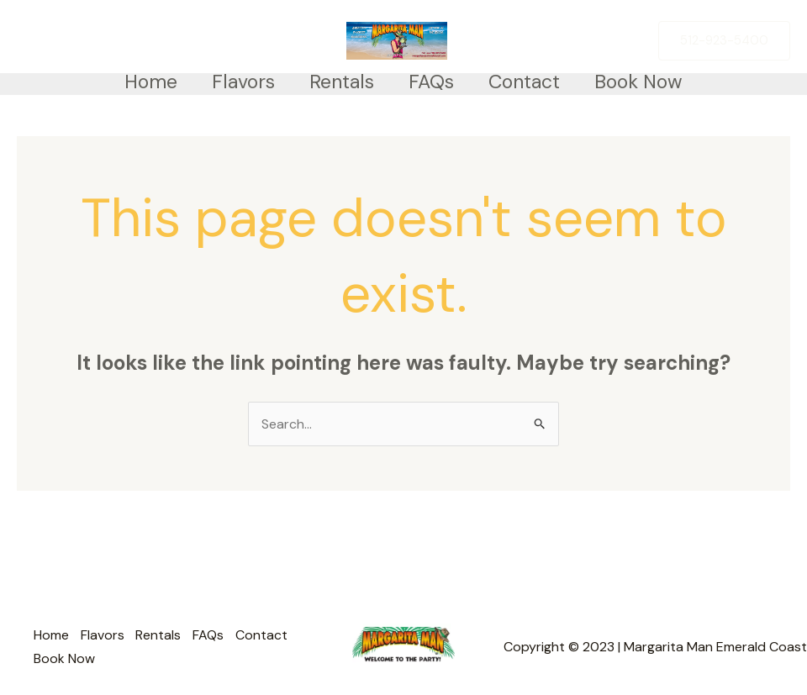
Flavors (237, 81)
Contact (531, 81)
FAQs (433, 81)
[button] (724, 41)
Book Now (649, 81)
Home (140, 81)
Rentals (340, 81)
